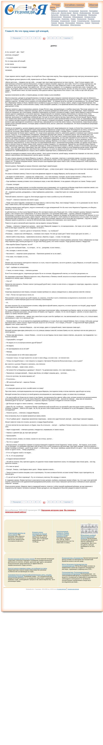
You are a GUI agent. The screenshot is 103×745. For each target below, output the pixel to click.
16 (60, 38)
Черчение (95, 23)
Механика (67, 17)
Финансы (80, 23)
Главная (56, 5)
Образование (77, 17)
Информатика (85, 13)
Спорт (73, 21)
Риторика (55, 21)
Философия (70, 23)
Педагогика (55, 19)
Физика (61, 23)
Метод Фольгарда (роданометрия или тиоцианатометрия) (74, 565)
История (95, 13)
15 (56, 38)
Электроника (75, 25)
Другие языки (66, 13)
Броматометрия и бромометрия (72, 558)
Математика (82, 15)
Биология (84, 11)
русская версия (61, 589)
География (93, 11)
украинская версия (73, 589)
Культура (54, 15)
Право (73, 19)
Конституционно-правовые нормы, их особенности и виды (27, 568)
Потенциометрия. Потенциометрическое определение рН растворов (75, 573)
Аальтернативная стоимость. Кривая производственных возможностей (63, 534)
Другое (75, 13)
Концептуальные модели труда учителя (21, 559)
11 (39, 38)
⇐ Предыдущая (16, 38)
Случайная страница (74, 5)
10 (35, 38)
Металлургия (56, 17)
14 (52, 38)
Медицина (92, 15)
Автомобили (63, 11)
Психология (81, 19)
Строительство (83, 21)
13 (48, 38)
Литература (64, 15)
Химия (87, 23)
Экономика (64, 25)
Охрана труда (89, 17)
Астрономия (74, 11)
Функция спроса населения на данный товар (39, 533)
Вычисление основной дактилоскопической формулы (88, 536)
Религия (91, 19)
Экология (55, 25)
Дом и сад (55, 13)
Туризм (54, 23)
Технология (95, 21)
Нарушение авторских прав (52, 510)
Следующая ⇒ (67, 38)
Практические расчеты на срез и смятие (16, 533)
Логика (73, 15)
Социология (65, 21)
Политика (65, 19)
